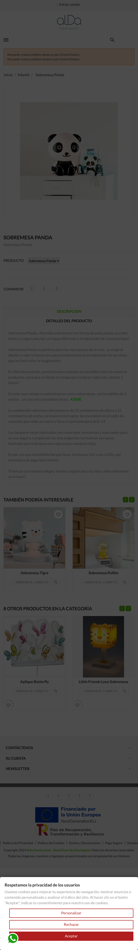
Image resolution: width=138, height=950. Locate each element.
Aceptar (71, 936)
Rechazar (71, 924)
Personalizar (71, 913)
